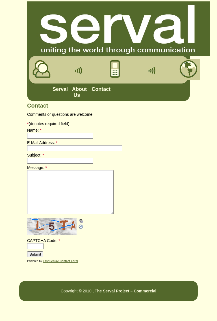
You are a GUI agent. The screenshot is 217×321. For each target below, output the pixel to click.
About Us (79, 92)
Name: (34, 130)
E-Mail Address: (42, 142)
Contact (99, 89)
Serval (60, 89)
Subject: (35, 155)
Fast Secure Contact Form (60, 269)
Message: (37, 167)
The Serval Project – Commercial (125, 299)
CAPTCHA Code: (43, 249)
